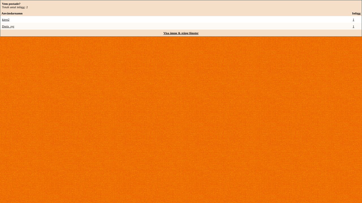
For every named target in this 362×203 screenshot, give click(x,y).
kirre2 (5, 19)
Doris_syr (8, 26)
